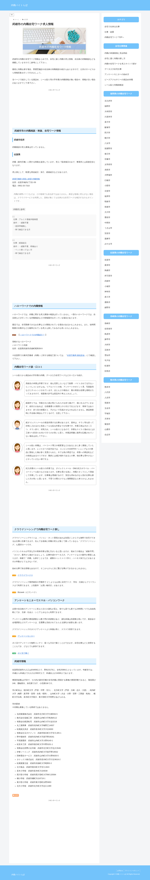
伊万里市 (108, 276)
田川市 (107, 133)
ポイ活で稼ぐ (23, 653)
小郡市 (107, 186)
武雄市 (107, 281)
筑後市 (107, 207)
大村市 (107, 345)
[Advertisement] (54, 109)
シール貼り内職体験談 (114, 85)
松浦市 (107, 366)
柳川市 (107, 138)
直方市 (107, 122)
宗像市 (107, 159)
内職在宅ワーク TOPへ (114, 37)
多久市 (107, 297)
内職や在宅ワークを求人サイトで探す (121, 64)
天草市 (107, 419)
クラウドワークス (25, 575)
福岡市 (107, 106)
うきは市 (108, 228)
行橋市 (107, 180)
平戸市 (107, 360)
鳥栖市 (107, 270)
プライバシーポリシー (131, 870)
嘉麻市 (107, 239)
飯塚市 (107, 127)
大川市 (107, 212)
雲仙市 (107, 355)
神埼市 (107, 292)
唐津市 (107, 265)
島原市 (107, 334)
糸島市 (107, 170)
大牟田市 (108, 111)
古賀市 (107, 191)
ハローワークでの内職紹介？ (32, 335)
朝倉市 (107, 201)
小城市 (107, 286)
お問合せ (119, 870)
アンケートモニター (26, 636)
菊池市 (107, 424)
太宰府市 (108, 164)
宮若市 (107, 233)
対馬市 (107, 371)
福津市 (107, 196)
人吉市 (107, 398)
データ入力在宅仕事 (113, 69)
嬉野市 (107, 307)
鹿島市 (107, 302)
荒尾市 (107, 403)
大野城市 (108, 175)
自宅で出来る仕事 (112, 27)
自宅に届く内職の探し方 (115, 58)
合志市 (107, 435)
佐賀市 (107, 260)
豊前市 (107, 217)
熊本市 (107, 387)
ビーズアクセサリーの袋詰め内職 (119, 80)
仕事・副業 (109, 32)
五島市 (107, 350)
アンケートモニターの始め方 (117, 74)
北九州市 (108, 101)
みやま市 (108, 244)
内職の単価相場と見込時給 (116, 53)
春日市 (107, 154)
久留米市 (108, 117)
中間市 (107, 223)
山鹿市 (107, 429)
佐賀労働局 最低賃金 (76, 355)
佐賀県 (15, 795)
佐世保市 (108, 329)
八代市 (107, 392)
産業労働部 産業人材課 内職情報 (26, 179)
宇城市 (107, 413)
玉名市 (107, 408)
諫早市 (107, 339)
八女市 (107, 143)
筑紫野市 (108, 148)
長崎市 (107, 323)
